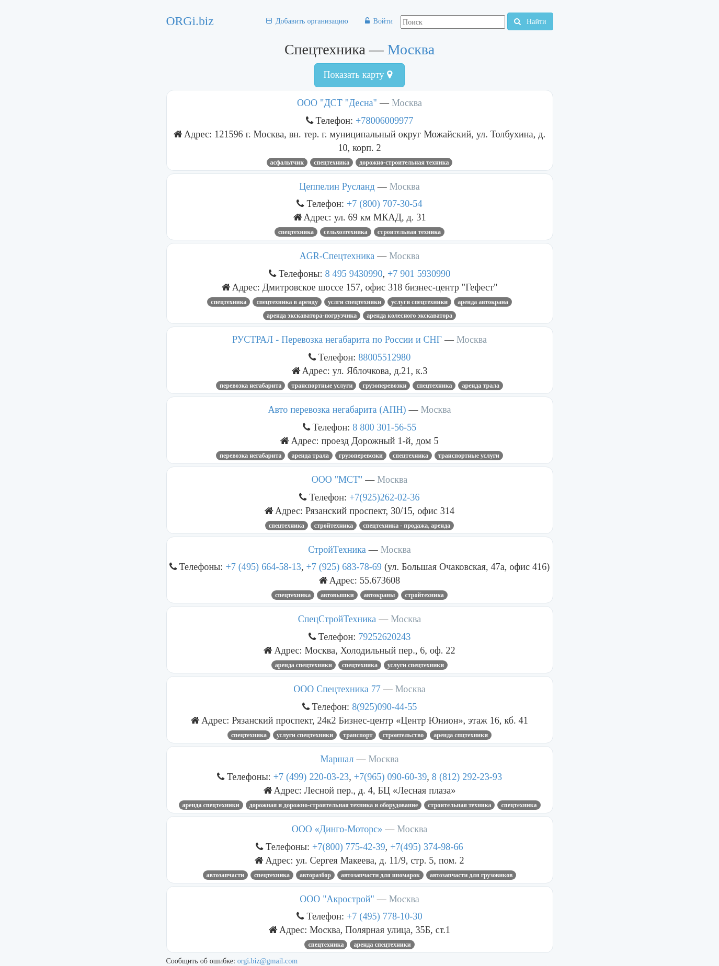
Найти (530, 21)
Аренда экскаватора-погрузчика (312, 315)
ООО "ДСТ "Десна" (337, 103)
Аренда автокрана (483, 302)
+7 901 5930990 (418, 273)
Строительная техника (459, 805)
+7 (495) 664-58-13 (263, 567)
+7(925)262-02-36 (384, 497)
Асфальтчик (287, 162)
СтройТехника (337, 549)
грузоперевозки (361, 455)
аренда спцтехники (460, 735)
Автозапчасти (225, 875)
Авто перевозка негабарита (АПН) (337, 409)
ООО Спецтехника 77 (338, 689)
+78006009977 (384, 120)
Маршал (337, 759)
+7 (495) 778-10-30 (385, 916)
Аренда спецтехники (210, 805)
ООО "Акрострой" (337, 899)
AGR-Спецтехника (337, 256)
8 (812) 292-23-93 (467, 777)
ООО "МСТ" (337, 479)
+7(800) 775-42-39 (348, 847)
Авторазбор (315, 875)
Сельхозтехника (346, 232)
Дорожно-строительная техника (404, 162)
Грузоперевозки (384, 385)
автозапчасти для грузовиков (471, 875)
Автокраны (379, 595)
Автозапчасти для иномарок (380, 875)
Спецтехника (331, 162)
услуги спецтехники (419, 302)
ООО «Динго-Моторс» (337, 829)
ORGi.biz (190, 21)
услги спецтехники (354, 302)
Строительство (403, 735)
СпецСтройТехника (337, 619)
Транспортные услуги (321, 385)
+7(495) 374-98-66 (426, 847)
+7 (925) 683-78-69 (345, 567)
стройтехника (333, 525)
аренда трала (480, 385)
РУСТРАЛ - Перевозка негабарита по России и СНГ (337, 339)
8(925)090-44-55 (384, 707)
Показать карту (357, 74)
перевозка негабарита (251, 385)
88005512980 (384, 357)
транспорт (357, 735)
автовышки (337, 595)
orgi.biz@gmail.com (267, 960)
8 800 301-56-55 (384, 427)
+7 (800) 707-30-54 (385, 203)
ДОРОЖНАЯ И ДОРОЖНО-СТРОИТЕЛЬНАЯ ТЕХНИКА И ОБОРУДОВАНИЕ (333, 805)
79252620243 (384, 637)
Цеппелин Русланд (336, 186)
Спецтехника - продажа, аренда (406, 525)
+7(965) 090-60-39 (390, 777)
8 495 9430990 (353, 273)
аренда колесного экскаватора (409, 315)
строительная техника (409, 232)
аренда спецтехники (303, 665)
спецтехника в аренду (287, 302)
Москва (411, 49)
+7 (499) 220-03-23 (311, 777)
